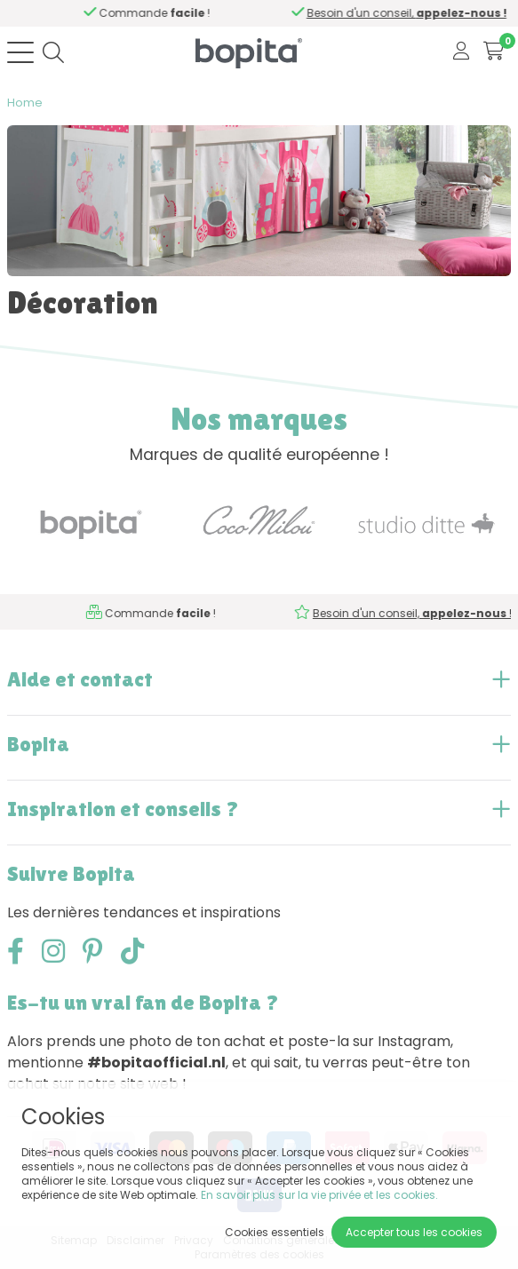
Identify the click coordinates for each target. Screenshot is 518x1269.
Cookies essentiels (274, 1232)
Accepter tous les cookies (414, 1232)
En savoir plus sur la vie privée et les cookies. (319, 1194)
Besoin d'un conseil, (159, 12)
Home (25, 102)
